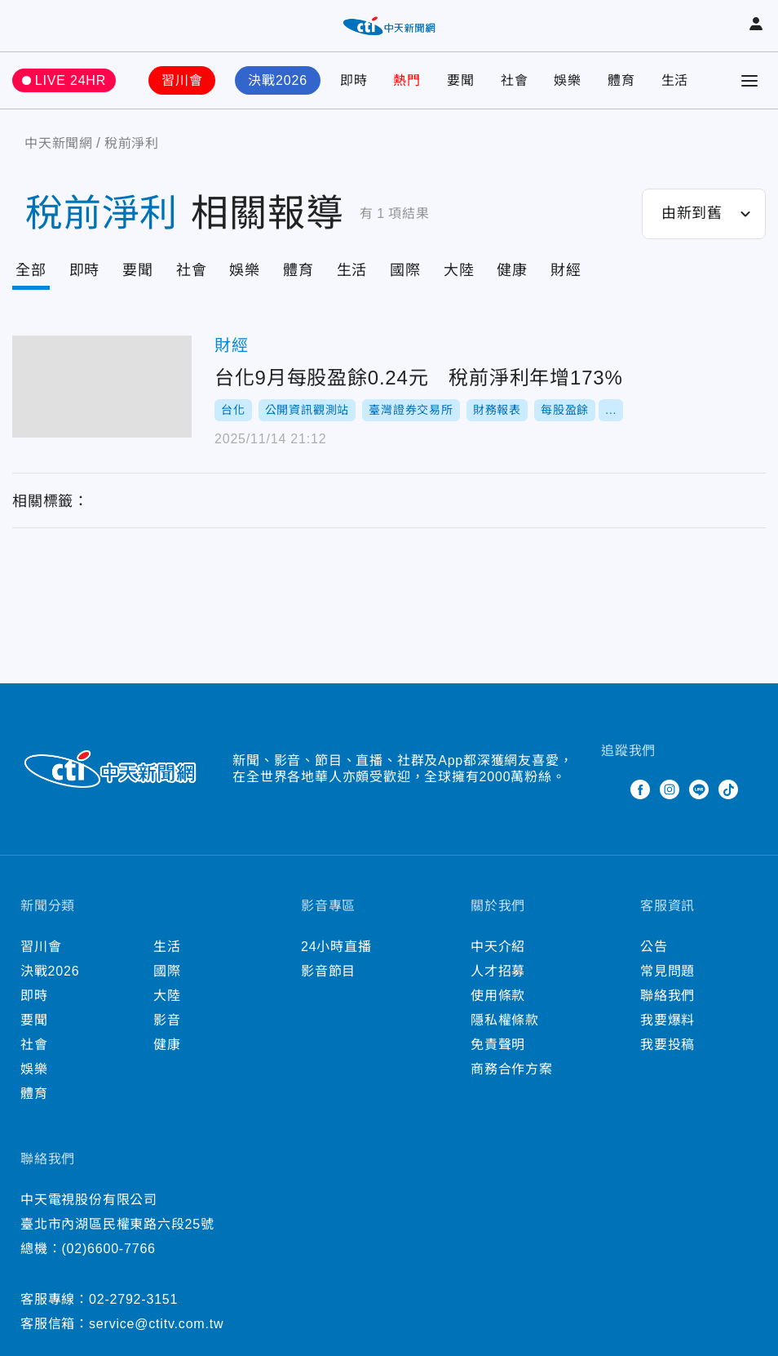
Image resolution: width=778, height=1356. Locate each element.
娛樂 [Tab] (244, 270)
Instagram (669, 789)
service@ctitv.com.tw (156, 1324)
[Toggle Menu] (749, 80)
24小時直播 (336, 947)
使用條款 (498, 996)
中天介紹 (498, 947)
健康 (167, 1044)
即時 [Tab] (84, 270)
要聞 (461, 80)
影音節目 (328, 971)
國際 (167, 971)
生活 (675, 80)
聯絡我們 (667, 996)
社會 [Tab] (191, 270)
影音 (167, 1020)
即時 (354, 80)
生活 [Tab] (352, 270)
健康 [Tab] (512, 270)
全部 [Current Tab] (30, 270)
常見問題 (667, 971)
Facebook (640, 789)
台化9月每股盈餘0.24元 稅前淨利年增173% (102, 387)
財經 (231, 345)
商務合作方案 (512, 1069)
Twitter (611, 789)
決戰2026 (277, 80)
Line (699, 789)
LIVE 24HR (70, 80)
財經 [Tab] (565, 270)
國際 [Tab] (405, 270)
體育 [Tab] (298, 270)
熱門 (407, 80)
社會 (514, 80)
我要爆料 (667, 1020)
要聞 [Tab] (137, 270)
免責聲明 (498, 1044)
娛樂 (567, 80)
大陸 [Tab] (459, 270)
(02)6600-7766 (108, 1249)
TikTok (728, 789)
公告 (654, 947)
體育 (621, 80)
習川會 (181, 80)
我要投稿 (667, 1044)
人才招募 (498, 971)
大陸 (167, 996)
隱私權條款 (505, 1020)
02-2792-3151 (133, 1299)
